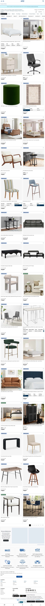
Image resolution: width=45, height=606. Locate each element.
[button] (4, 14)
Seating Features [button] (24, 13)
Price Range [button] (18, 13)
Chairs (23, 10)
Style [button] (41, 13)
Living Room (7, 10)
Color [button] (38, 13)
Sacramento (36, 583)
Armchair (2, 11)
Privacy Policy (38, 599)
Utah (2, 581)
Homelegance (9, 9)
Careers (2, 590)
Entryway (16, 10)
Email (1, 575)
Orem (1, 583)
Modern (13, 9)
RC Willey (2, 9)
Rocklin (35, 582)
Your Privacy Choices (39, 601)
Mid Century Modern (18, 9)
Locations (3, 579)
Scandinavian (3, 10)
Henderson (15, 582)
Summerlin (14, 584)
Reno (14, 583)
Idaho (25, 581)
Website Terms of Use (25, 598)
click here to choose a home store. (32, 6)
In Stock (5, 9)
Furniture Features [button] (32, 13)
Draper (2, 585)
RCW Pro (2, 589)
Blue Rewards (3, 593)
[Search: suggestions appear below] (22, 4)
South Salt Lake (3, 582)
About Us (2, 594)
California (36, 581)
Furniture (19, 10)
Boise (25, 582)
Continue (19, 576)
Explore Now (6, 540)
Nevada (14, 581)
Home (16, 598)
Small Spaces (12, 10)
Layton (2, 584)
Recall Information (19, 598)
